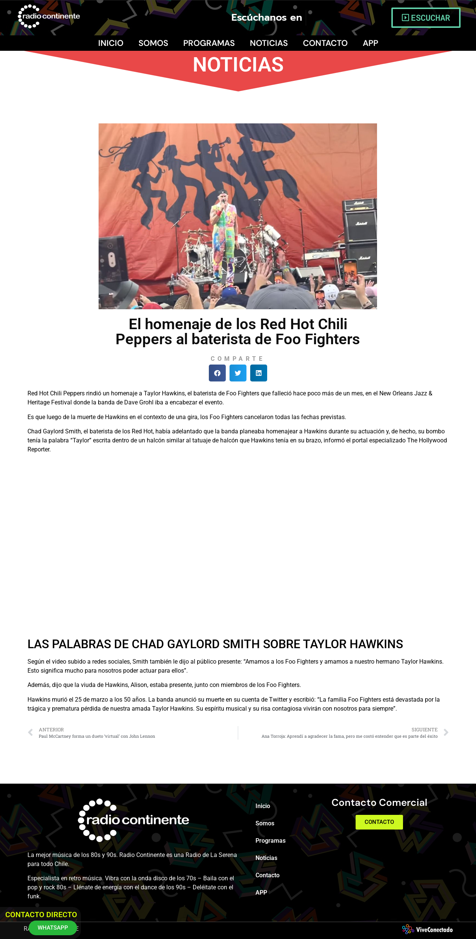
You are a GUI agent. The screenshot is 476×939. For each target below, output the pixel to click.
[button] (217, 373)
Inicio (110, 43)
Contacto (325, 43)
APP (370, 43)
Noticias (269, 43)
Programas (209, 43)
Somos (153, 43)
